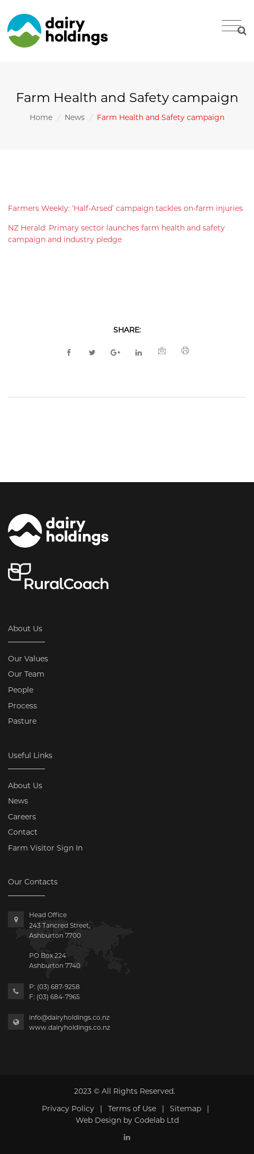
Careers (22, 816)
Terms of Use (132, 1108)
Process (22, 705)
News (75, 117)
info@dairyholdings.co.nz (69, 1017)
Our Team (26, 674)
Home (41, 117)
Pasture (22, 721)
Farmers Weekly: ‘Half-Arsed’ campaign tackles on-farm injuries (125, 208)
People (20, 690)
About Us (25, 785)
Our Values (28, 658)
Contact (23, 832)
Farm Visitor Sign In (45, 848)
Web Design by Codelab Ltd (127, 1120)
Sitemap (185, 1108)
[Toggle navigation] (231, 26)
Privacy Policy (68, 1108)
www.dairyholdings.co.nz (69, 1027)
